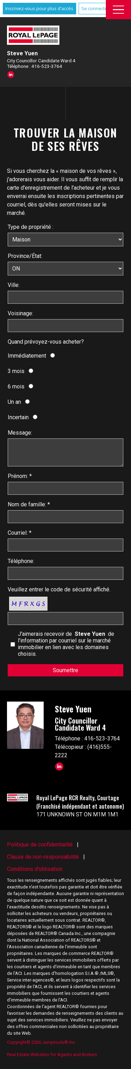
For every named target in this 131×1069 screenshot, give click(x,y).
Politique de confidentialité (40, 844)
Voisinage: (20, 313)
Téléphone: (21, 561)
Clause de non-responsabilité (43, 856)
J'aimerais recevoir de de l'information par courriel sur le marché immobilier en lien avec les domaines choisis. (66, 644)
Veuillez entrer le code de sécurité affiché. (59, 589)
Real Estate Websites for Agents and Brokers (52, 1054)
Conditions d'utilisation (35, 869)
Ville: (14, 285)
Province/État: (25, 256)
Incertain (18, 417)
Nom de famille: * (29, 504)
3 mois (16, 371)
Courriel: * (19, 532)
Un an (14, 402)
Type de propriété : (30, 227)
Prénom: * (20, 476)
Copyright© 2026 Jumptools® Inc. (41, 1042)
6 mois (16, 386)
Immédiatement (27, 355)
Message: (20, 432)
